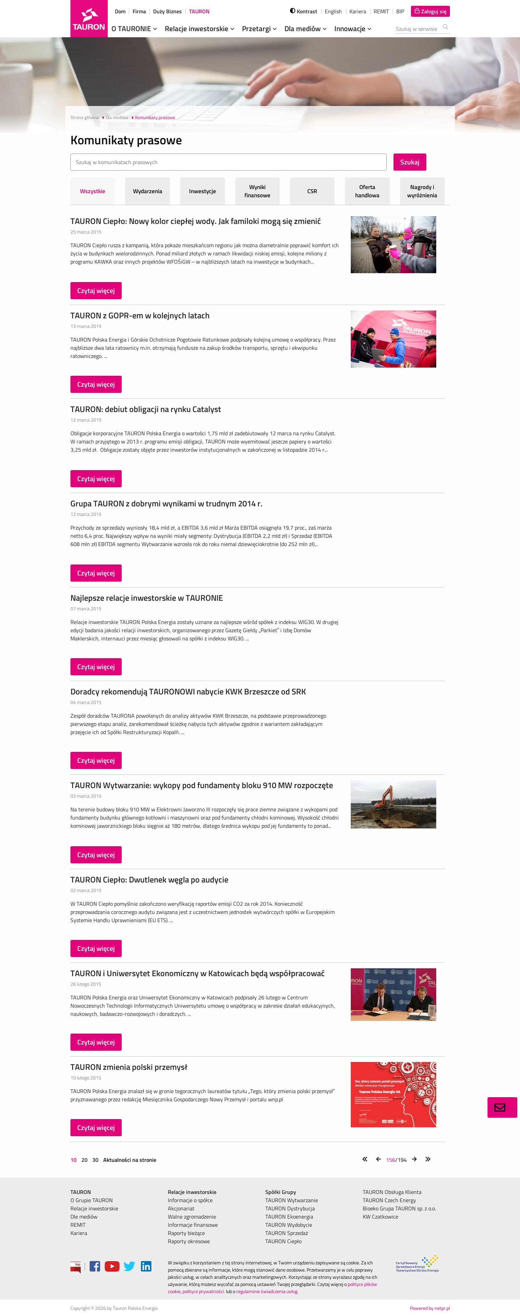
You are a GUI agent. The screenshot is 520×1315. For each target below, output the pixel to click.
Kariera (357, 11)
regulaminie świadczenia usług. (267, 1291)
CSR (312, 191)
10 (74, 1160)
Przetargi (260, 28)
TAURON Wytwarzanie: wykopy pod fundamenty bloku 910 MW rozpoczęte (201, 785)
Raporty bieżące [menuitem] (186, 1233)
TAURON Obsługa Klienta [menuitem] (392, 1192)
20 (84, 1160)
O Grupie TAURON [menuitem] (91, 1200)
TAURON (199, 11)
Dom (120, 11)
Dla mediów (306, 28)
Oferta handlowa (367, 191)
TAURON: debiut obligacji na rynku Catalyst (145, 409)
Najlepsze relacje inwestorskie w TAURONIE (146, 598)
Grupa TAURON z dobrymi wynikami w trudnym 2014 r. (166, 503)
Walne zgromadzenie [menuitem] (192, 1216)
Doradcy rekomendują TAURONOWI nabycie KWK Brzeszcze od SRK (188, 691)
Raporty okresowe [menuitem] (189, 1241)
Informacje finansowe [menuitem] (193, 1225)
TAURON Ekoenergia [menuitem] (289, 1216)
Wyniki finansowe (257, 191)
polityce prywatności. (204, 1291)
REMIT (381, 11)
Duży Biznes (167, 11)
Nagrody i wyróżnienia (422, 191)
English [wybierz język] (333, 11)
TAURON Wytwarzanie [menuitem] (291, 1200)
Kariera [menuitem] (78, 1233)
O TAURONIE (135, 28)
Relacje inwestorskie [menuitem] (94, 1208)
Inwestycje (202, 191)
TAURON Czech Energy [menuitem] (389, 1200)
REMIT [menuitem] (77, 1225)
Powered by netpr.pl (430, 1308)
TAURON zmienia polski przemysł (128, 1067)
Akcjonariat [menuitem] (181, 1208)
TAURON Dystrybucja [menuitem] (290, 1208)
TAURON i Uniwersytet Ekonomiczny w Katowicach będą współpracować (197, 973)
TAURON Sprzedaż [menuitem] (286, 1233)
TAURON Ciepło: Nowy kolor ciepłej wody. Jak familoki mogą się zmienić (195, 221)
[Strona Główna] (89, 18)
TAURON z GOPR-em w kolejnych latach (140, 315)
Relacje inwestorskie (200, 28)
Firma (139, 11)
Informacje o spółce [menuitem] (190, 1200)
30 (95, 1160)
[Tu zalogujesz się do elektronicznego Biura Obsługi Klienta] (430, 11)
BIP (400, 11)
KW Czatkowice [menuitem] (380, 1216)
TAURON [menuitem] (80, 1192)
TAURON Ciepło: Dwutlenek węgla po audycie (149, 879)
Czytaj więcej (96, 290)
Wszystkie (92, 191)
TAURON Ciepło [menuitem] (283, 1241)
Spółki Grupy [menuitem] (280, 1192)
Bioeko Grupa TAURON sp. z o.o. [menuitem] (399, 1208)
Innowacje (353, 28)
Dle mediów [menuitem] (83, 1216)
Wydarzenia (147, 191)
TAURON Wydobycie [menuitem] (288, 1225)
